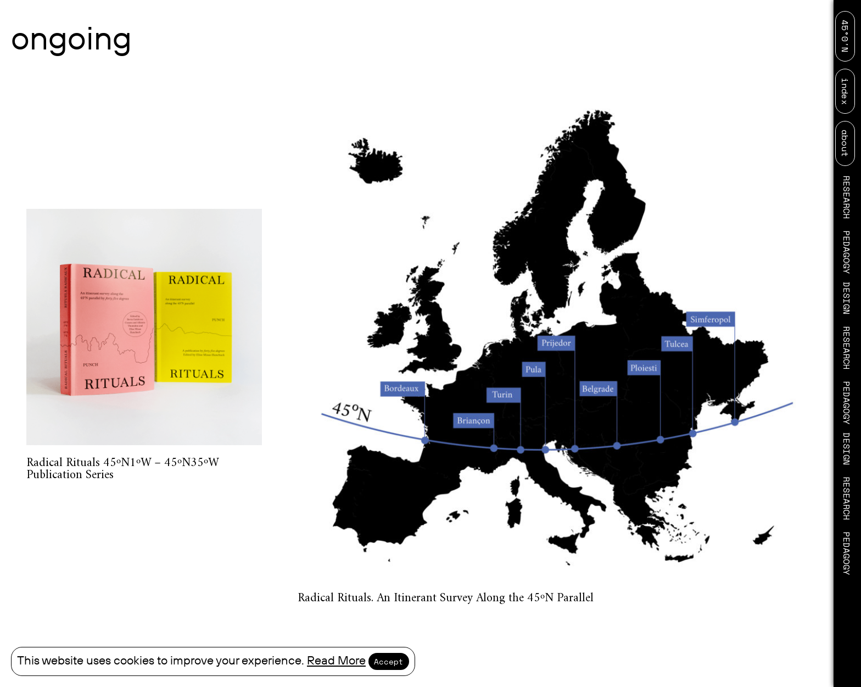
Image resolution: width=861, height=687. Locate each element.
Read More (336, 660)
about (845, 143)
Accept (389, 661)
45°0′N (845, 36)
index (845, 91)
